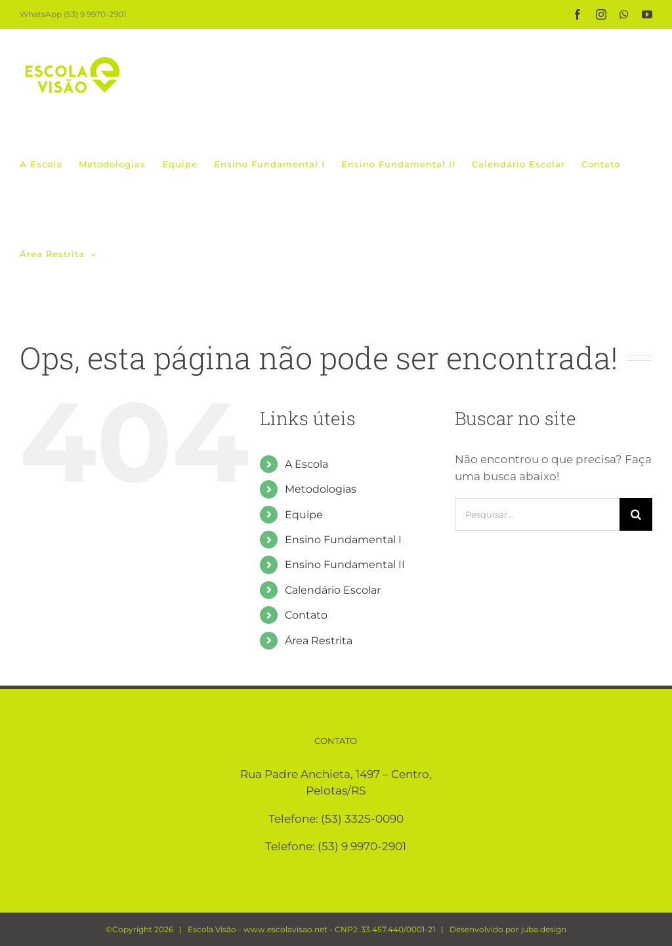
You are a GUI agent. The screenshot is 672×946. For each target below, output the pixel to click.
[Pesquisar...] (537, 514)
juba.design (543, 929)
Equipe (304, 514)
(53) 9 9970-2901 (362, 846)
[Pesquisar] (636, 514)
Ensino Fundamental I (343, 539)
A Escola (306, 464)
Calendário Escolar (333, 590)
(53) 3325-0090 (362, 818)
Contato (306, 615)
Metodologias (320, 489)
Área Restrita (318, 640)
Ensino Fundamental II (345, 564)
